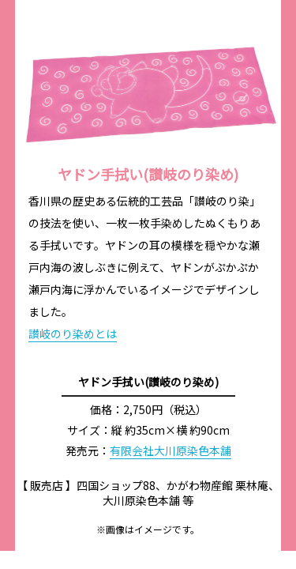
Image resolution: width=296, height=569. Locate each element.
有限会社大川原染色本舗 (170, 450)
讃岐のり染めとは (72, 333)
